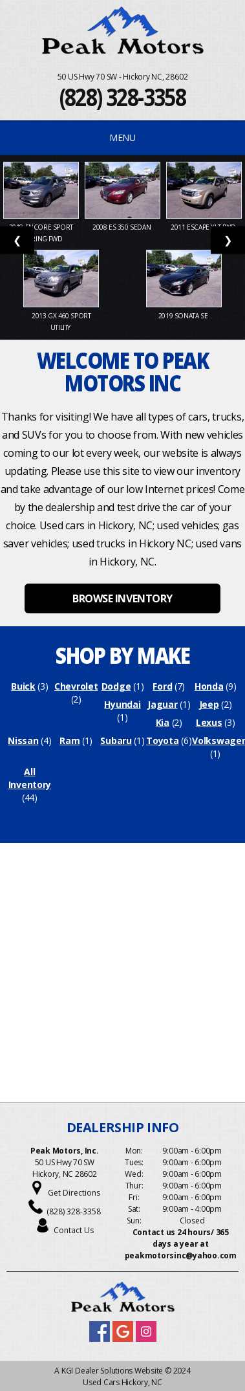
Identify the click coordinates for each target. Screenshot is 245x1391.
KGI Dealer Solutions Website (112, 1370)
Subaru (115, 740)
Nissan (23, 740)
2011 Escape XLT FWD (204, 227)
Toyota (162, 740)
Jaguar (162, 704)
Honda (209, 686)
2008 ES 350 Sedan (122, 227)
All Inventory (29, 778)
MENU (122, 137)
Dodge (116, 686)
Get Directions (74, 1192)
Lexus (209, 722)
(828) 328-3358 (122, 97)
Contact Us (74, 1230)
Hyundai (122, 704)
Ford (162, 686)
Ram (69, 740)
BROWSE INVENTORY (122, 598)
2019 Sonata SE (183, 315)
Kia (162, 722)
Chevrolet (76, 686)
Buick (23, 686)
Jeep (209, 704)
